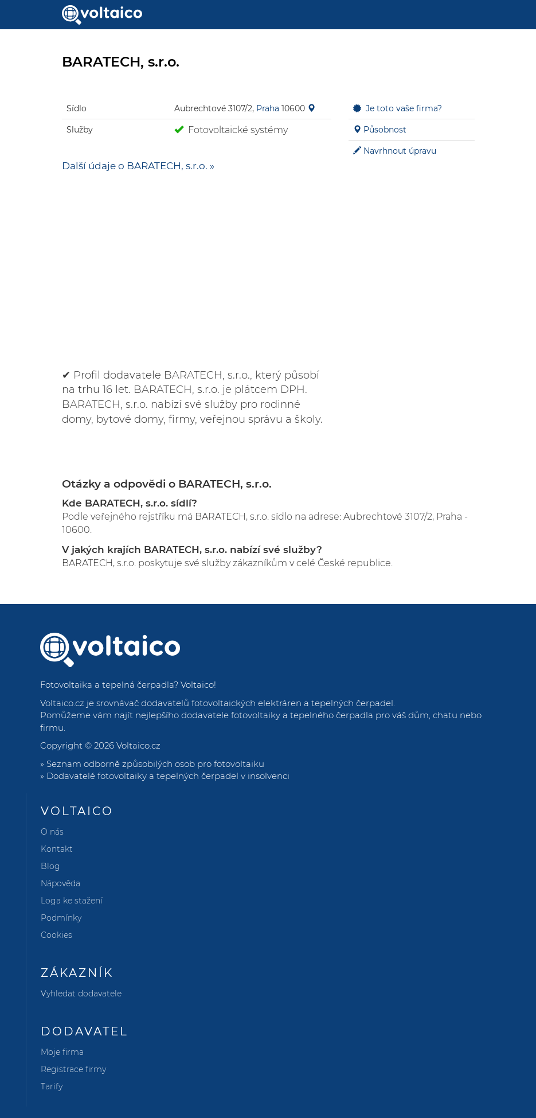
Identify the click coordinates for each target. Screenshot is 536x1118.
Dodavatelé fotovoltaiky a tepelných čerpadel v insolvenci (167, 775)
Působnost (384, 129)
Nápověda (60, 883)
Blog (50, 866)
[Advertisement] (196, 265)
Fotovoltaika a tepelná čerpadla (107, 684)
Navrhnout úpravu (399, 151)
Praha (267, 108)
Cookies (56, 935)
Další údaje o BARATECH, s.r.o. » (138, 166)
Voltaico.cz (138, 745)
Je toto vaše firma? (404, 108)
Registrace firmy (73, 1069)
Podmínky (61, 918)
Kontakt (57, 849)
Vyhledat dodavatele (81, 993)
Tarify (51, 1086)
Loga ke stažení (72, 900)
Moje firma (62, 1052)
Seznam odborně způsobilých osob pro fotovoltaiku (155, 763)
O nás (52, 832)
